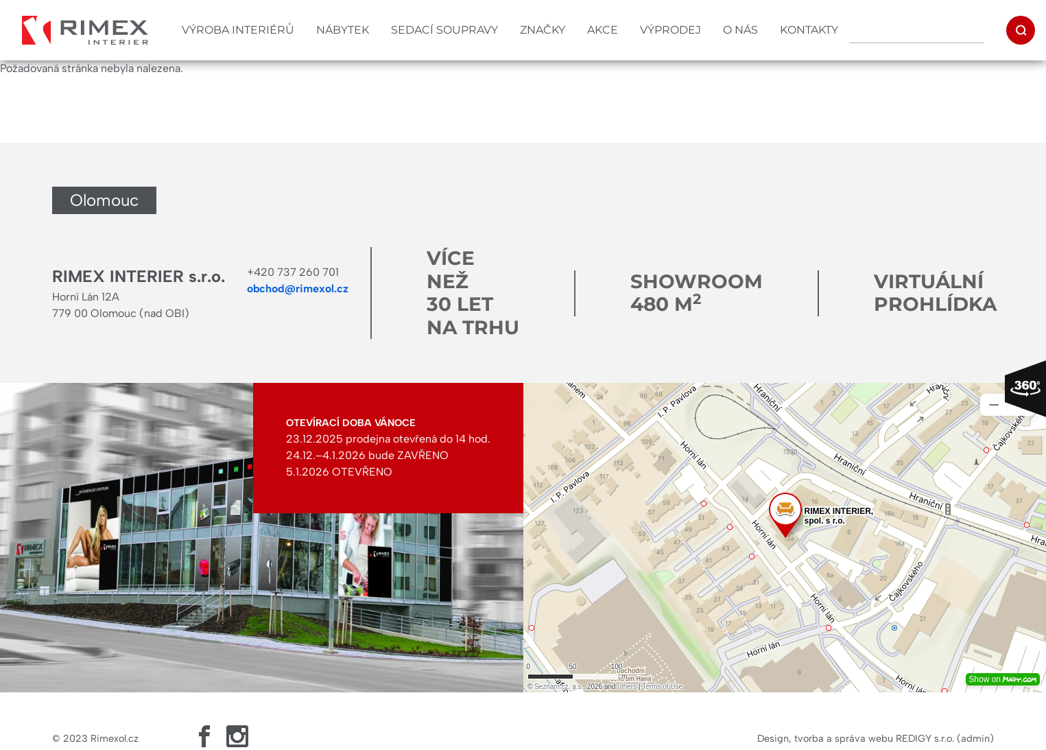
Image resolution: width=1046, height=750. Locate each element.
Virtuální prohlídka (935, 293)
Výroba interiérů (238, 29)
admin (975, 738)
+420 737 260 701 (293, 272)
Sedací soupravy (444, 29)
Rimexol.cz (115, 738)
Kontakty (809, 29)
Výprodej (670, 29)
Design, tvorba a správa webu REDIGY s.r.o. (855, 738)
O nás (740, 29)
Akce (602, 29)
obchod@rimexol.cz (297, 288)
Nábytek (342, 29)
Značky (542, 29)
